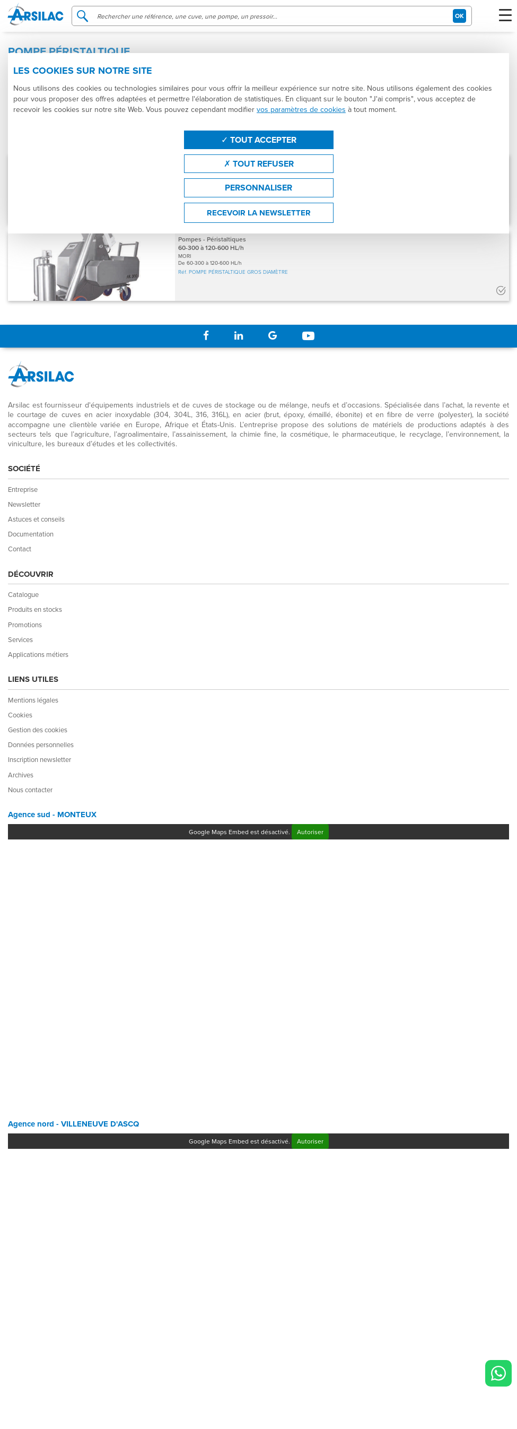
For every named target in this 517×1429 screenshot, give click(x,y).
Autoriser (310, 831)
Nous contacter (30, 789)
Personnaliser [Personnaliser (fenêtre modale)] (258, 187)
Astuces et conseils (36, 519)
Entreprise (23, 489)
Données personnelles (41, 744)
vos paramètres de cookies (301, 109)
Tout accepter (258, 140)
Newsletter (24, 504)
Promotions (25, 624)
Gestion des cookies (37, 729)
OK (459, 15)
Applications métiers (38, 654)
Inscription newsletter (39, 759)
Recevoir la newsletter (259, 213)
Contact (19, 548)
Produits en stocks (35, 609)
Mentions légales (33, 700)
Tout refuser (259, 164)
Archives (20, 775)
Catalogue (23, 594)
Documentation (31, 534)
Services (20, 639)
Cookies (20, 715)
